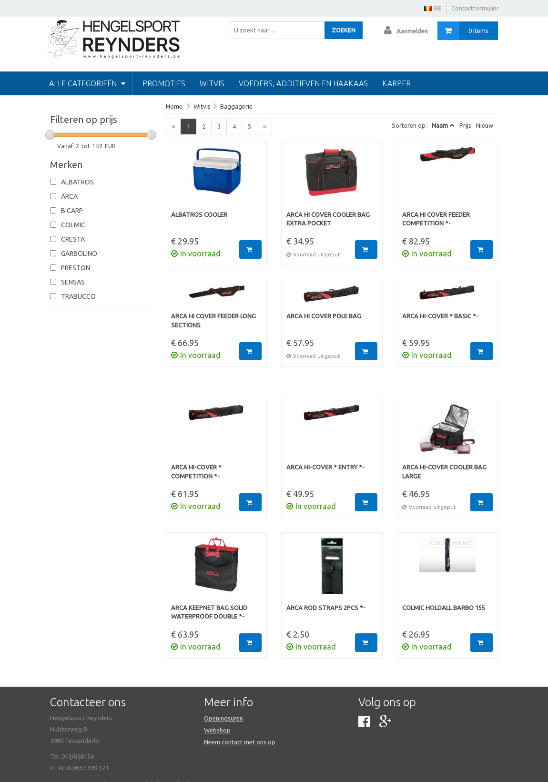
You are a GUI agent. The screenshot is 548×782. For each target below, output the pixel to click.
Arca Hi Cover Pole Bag (323, 316)
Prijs (465, 125)
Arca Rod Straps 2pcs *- (325, 607)
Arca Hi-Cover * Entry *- (325, 467)
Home (174, 106)
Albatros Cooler (199, 214)
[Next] (264, 126)
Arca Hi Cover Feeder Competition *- (436, 219)
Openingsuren (223, 718)
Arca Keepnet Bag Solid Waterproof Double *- (209, 612)
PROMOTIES (163, 83)
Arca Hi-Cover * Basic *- (440, 316)
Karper (396, 83)
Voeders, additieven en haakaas (303, 83)
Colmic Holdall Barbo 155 (443, 607)
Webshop (217, 730)
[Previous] (173, 126)
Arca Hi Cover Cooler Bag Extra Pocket (328, 219)
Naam (440, 125)
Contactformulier (475, 8)
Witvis (212, 83)
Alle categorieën (87, 83)
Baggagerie (236, 106)
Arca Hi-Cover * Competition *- (196, 471)
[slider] (50, 135)
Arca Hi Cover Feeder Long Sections (213, 320)
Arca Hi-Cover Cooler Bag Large (444, 471)
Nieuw (484, 125)
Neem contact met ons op (239, 742)
